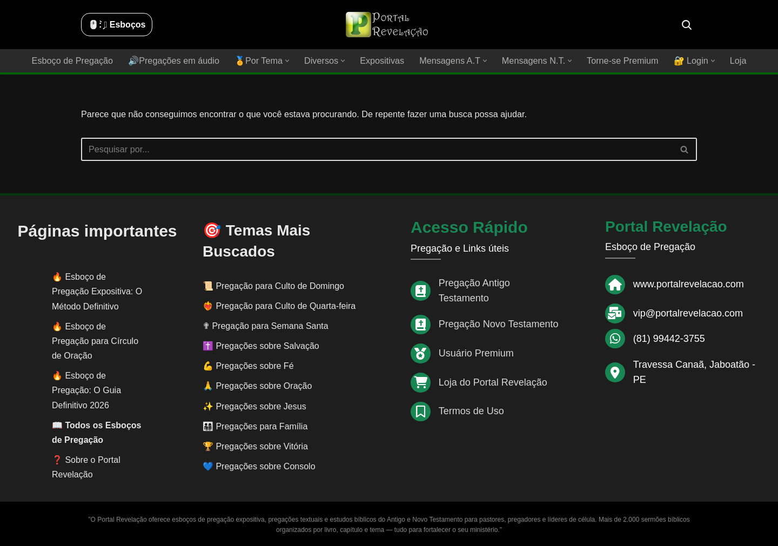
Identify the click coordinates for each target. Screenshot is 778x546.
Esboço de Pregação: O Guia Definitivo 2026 (86, 389)
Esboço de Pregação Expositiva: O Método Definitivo (97, 291)
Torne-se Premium (620, 60)
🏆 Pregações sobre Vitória (255, 445)
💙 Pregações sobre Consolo (259, 465)
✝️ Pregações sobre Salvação (261, 345)
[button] (288, 61)
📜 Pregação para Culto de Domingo (273, 285)
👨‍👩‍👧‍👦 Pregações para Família (255, 425)
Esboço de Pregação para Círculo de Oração (95, 340)
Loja (735, 60)
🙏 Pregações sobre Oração (257, 385)
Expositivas (382, 60)
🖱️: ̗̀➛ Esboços (116, 24)
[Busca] (687, 25)
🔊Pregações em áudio (176, 60)
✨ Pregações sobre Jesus (254, 405)
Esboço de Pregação (75, 60)
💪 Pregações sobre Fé (248, 365)
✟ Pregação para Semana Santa (265, 325)
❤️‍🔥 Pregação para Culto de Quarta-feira (279, 305)
